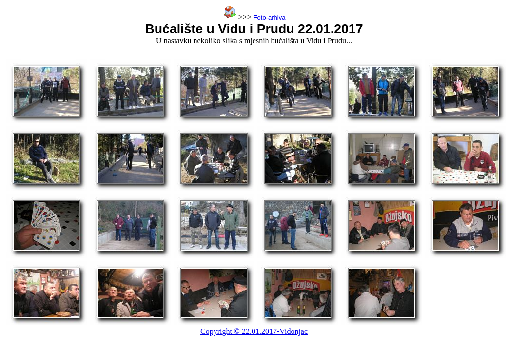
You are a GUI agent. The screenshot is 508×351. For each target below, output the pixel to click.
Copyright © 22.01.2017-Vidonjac (254, 331)
